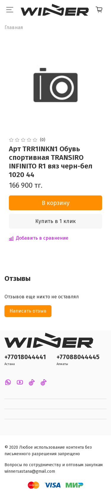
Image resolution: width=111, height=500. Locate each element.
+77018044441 (25, 357)
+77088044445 (78, 357)
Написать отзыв (27, 311)
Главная (13, 27)
